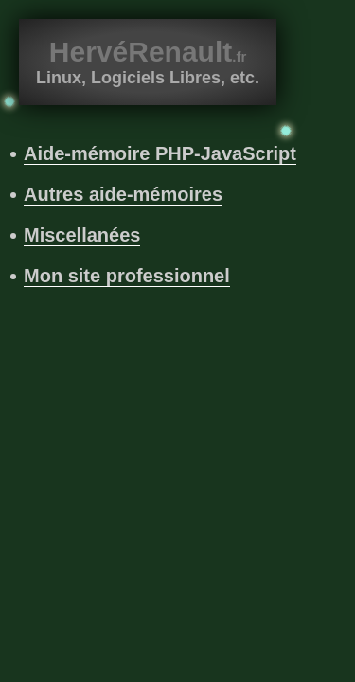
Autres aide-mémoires (123, 194)
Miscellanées (82, 234)
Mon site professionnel (127, 275)
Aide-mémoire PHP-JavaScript (160, 153)
